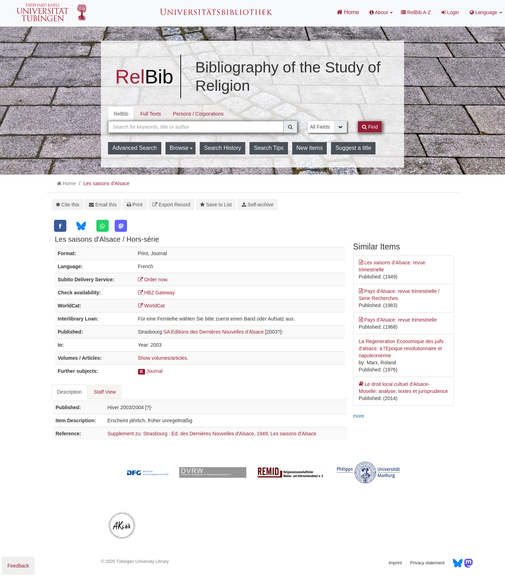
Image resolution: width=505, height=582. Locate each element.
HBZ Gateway (156, 292)
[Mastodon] (121, 226)
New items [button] (309, 148)
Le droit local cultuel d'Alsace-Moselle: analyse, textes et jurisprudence (403, 387)
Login (450, 12)
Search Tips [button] (268, 148)
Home (348, 12)
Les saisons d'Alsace (106, 183)
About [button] (381, 12)
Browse (181, 148)
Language (486, 12)
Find (370, 127)
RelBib (121, 114)
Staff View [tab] (105, 392)
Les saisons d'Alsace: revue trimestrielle (392, 265)
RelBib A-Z (416, 12)
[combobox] (196, 127)
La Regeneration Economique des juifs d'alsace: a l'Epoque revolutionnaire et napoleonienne (401, 348)
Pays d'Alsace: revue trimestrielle (398, 319)
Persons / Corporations (198, 114)
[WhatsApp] (102, 226)
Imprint (395, 562)
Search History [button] (222, 148)
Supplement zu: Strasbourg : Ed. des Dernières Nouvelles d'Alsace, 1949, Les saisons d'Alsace (212, 433)
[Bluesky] (81, 226)
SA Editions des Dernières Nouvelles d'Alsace (213, 332)
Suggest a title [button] (353, 148)
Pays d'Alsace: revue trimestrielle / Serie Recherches (399, 294)
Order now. (153, 279)
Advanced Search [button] (134, 148)
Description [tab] (69, 392)
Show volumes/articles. (163, 358)
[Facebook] (60, 226)
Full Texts (150, 114)
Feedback (18, 566)
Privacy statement (427, 562)
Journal (154, 371)
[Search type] (327, 127)
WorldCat (151, 305)
